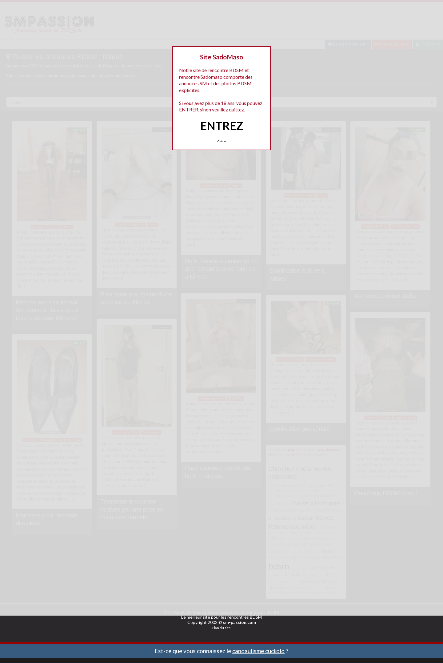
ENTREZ (221, 125)
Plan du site (221, 628)
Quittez (221, 141)
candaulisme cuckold (258, 650)
